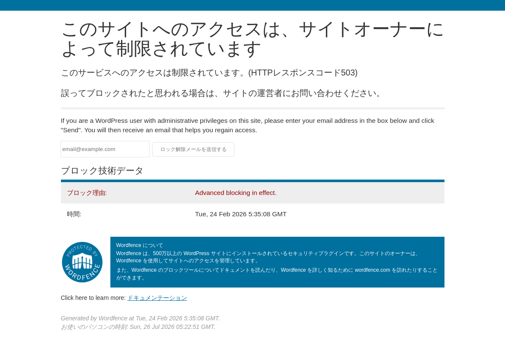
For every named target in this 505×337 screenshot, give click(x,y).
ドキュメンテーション (157, 297)
